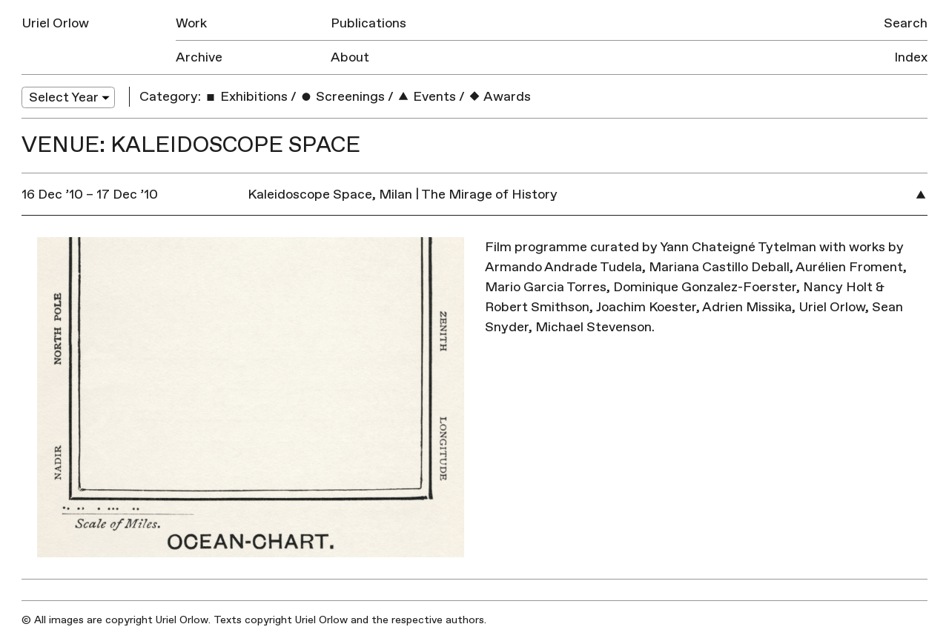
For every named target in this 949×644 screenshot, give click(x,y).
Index (910, 57)
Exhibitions (246, 96)
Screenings (342, 96)
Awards (499, 96)
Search (905, 23)
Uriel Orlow (55, 23)
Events (426, 96)
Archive (199, 57)
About (350, 57)
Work (191, 23)
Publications (368, 23)
